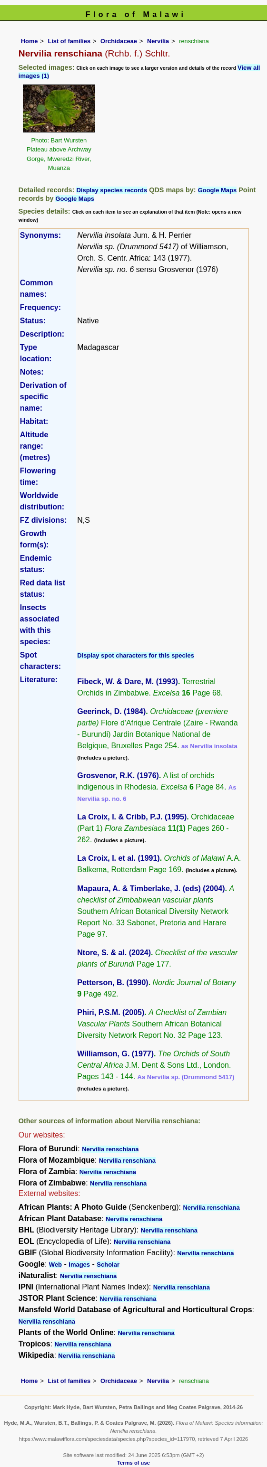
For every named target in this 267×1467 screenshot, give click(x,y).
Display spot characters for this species (135, 655)
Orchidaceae (118, 41)
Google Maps (217, 190)
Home (29, 41)
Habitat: (34, 421)
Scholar (108, 1264)
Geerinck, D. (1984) (111, 711)
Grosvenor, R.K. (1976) (118, 775)
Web (55, 1264)
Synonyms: (40, 235)
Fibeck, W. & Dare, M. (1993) (127, 681)
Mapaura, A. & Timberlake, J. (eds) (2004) (151, 888)
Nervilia (158, 41)
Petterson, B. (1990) (112, 982)
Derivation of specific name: (43, 396)
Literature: (39, 680)
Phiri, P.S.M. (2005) (110, 1012)
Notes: (32, 372)
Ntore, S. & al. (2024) (114, 953)
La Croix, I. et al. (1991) (118, 858)
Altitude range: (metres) (35, 446)
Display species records (111, 190)
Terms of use (133, 1463)
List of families (69, 41)
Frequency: (40, 307)
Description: (42, 334)
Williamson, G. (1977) (115, 1054)
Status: (33, 321)
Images (79, 1264)
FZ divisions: (43, 520)
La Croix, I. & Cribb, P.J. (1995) (132, 817)
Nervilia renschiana (110, 1149)
